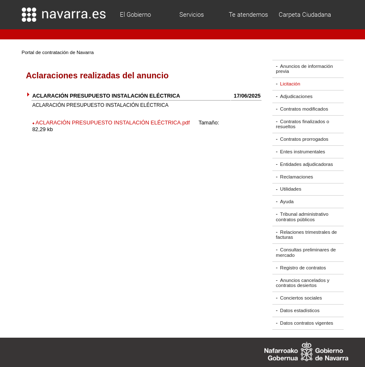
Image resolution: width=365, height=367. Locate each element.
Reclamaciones (296, 176)
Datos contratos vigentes (306, 323)
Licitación (290, 83)
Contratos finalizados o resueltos (302, 124)
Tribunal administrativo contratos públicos (302, 217)
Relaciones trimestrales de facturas (306, 235)
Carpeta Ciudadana (305, 14)
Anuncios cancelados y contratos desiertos (302, 283)
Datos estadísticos (299, 310)
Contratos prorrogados (304, 139)
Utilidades (290, 189)
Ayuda (286, 201)
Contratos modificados (304, 108)
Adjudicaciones (296, 96)
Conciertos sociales (301, 297)
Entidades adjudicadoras (306, 164)
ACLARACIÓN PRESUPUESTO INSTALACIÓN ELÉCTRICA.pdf (113, 122)
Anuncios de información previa (304, 69)
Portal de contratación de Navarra (58, 52)
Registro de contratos (303, 267)
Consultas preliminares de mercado (306, 252)
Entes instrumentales (302, 151)
